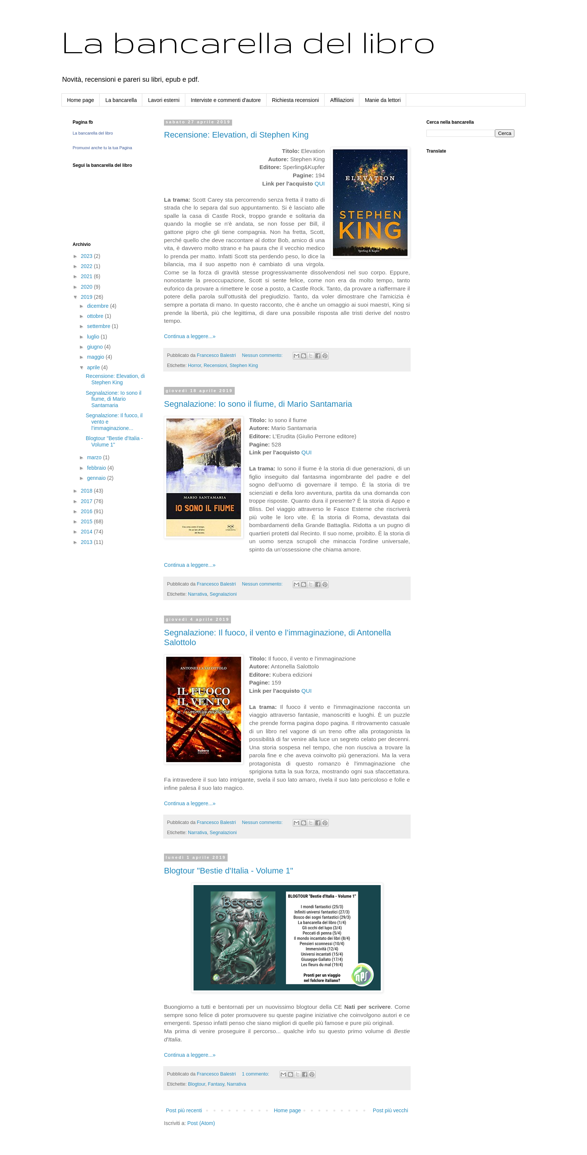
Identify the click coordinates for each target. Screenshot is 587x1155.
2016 (87, 511)
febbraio (97, 468)
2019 (87, 297)
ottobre (95, 316)
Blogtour (196, 1084)
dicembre (98, 306)
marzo (95, 457)
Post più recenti (184, 1110)
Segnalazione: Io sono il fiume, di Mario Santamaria (258, 404)
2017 (87, 501)
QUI (319, 183)
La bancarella (121, 100)
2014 (87, 532)
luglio (94, 337)
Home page (80, 100)
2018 (87, 491)
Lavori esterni (163, 100)
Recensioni (215, 365)
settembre (99, 326)
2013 (87, 542)
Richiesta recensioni (295, 100)
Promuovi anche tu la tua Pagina (102, 147)
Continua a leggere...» (190, 336)
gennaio (97, 478)
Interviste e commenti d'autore (226, 100)
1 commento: (256, 1074)
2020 (87, 287)
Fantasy (216, 1084)
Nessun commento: (263, 355)
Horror (194, 365)
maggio (96, 357)
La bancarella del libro (248, 41)
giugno (95, 347)
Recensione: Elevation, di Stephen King (236, 134)
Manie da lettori (383, 100)
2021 (87, 276)
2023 (87, 256)
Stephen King (243, 365)
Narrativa (197, 594)
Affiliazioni (342, 100)
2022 (87, 266)
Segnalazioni (223, 594)
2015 (87, 521)
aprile (94, 367)
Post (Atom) (201, 1123)
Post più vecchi (390, 1110)
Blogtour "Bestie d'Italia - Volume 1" (228, 870)
